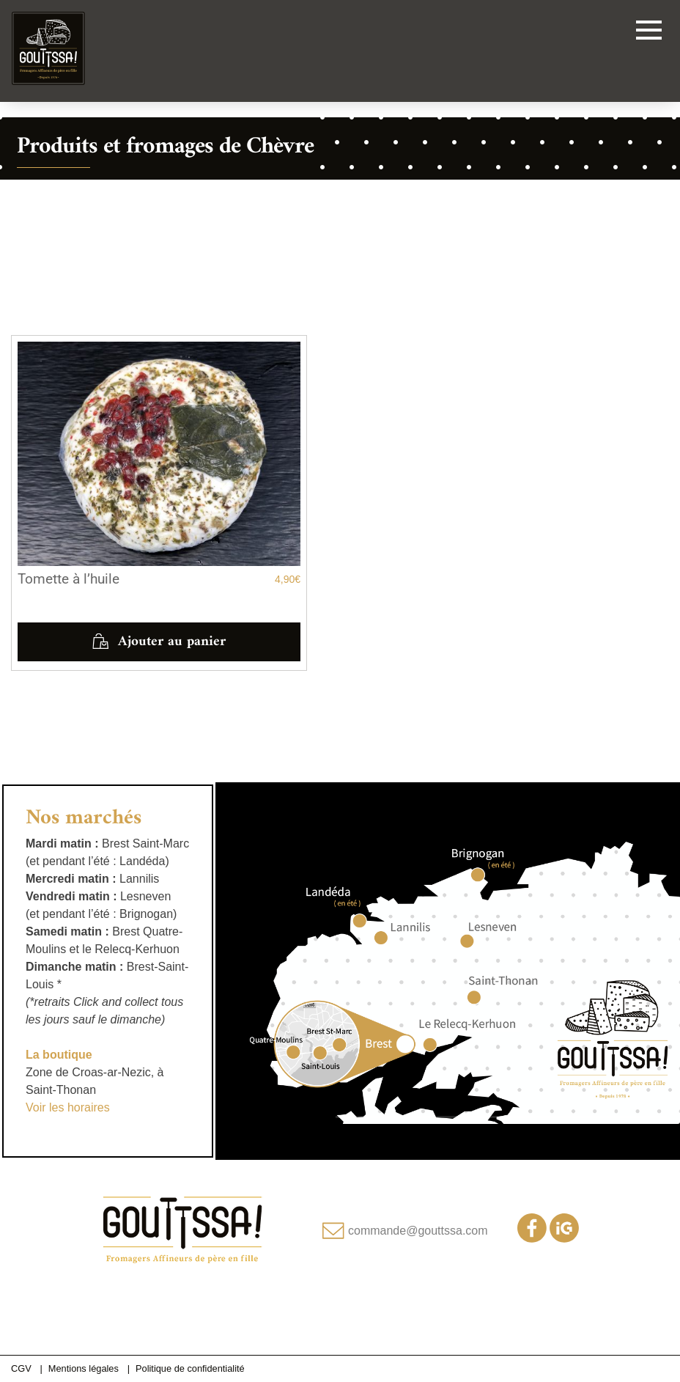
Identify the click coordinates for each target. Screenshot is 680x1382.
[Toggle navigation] (649, 33)
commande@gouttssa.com (418, 1230)
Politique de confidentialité (190, 1368)
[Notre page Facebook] (532, 1238)
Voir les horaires (68, 1107)
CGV (21, 1368)
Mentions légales (83, 1368)
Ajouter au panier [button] (172, 641)
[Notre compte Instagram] (564, 1238)
